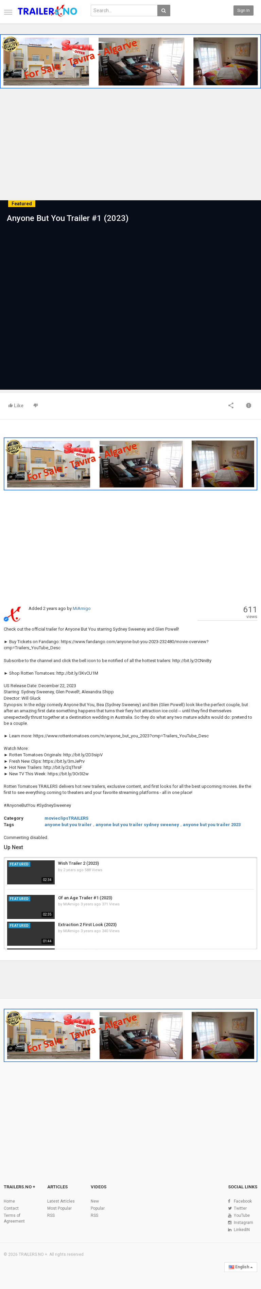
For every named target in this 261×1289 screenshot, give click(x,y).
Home (9, 1201)
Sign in (243, 10)
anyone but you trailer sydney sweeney (137, 824)
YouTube (242, 1215)
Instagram (243, 1222)
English (241, 1267)
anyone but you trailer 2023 (212, 824)
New (95, 1201)
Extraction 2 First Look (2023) (87, 924)
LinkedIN (242, 1229)
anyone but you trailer (68, 824)
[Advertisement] (130, 148)
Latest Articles (61, 1201)
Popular (98, 1208)
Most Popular (59, 1208)
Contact (11, 1208)
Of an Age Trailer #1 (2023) (85, 897)
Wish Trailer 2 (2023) (78, 863)
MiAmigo (82, 608)
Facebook (243, 1201)
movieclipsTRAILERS (66, 818)
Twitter (240, 1208)
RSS (51, 1215)
